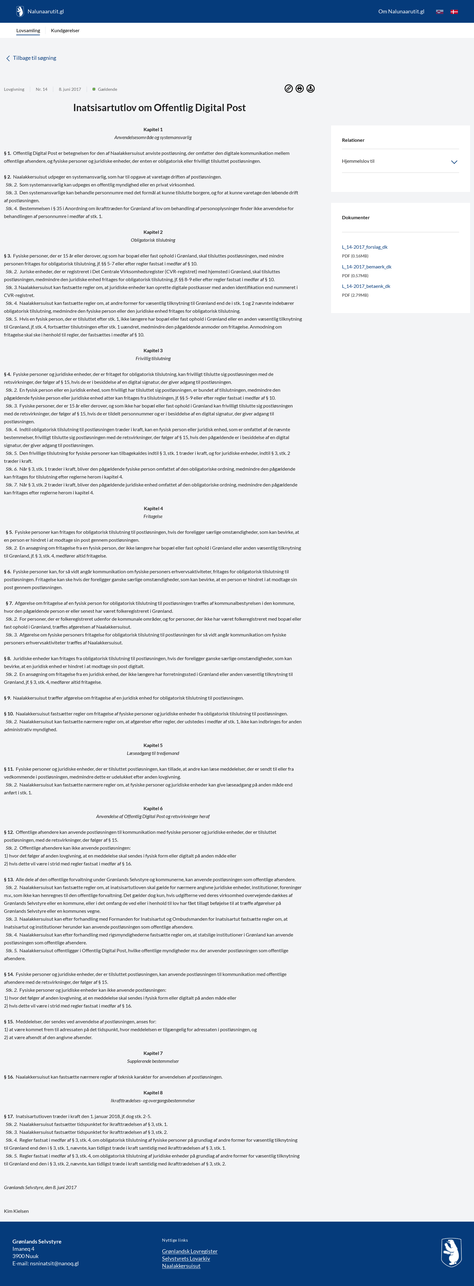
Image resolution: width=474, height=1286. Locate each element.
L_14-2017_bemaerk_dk (366, 266)
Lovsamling (28, 30)
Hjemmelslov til (400, 162)
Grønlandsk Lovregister (190, 1251)
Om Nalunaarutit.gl (401, 11)
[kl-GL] (439, 11)
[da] (454, 11)
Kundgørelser (65, 30)
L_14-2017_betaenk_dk (366, 286)
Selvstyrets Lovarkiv (186, 1258)
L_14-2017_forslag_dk (365, 247)
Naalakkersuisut (181, 1265)
